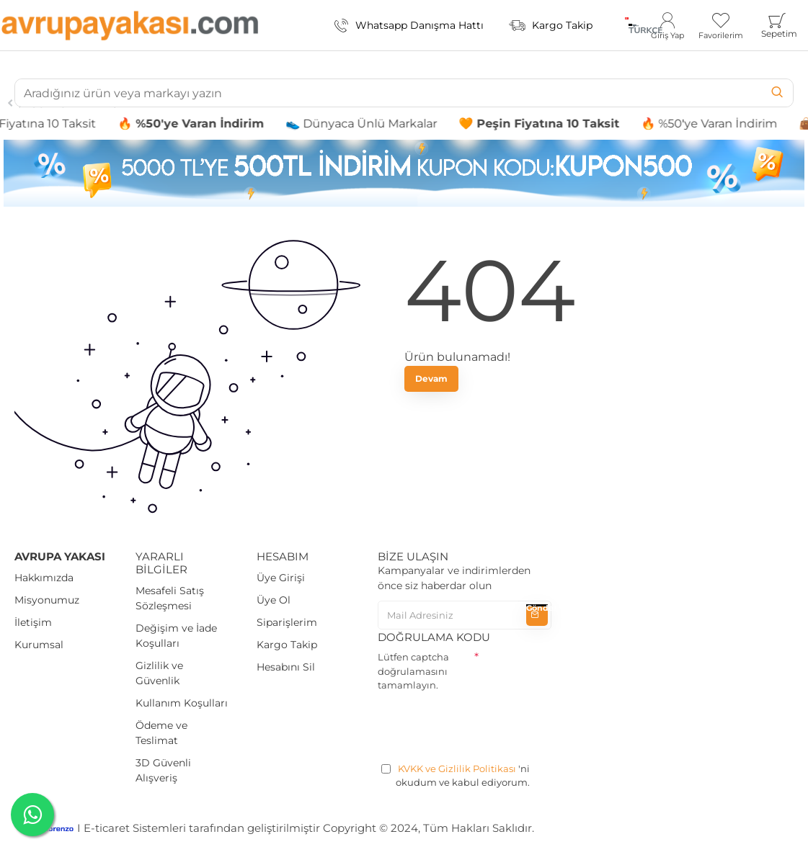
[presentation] (487, 724)
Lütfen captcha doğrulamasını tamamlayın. (413, 671)
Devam (431, 378)
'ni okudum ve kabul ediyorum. (455, 775)
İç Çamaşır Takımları (69, 103)
